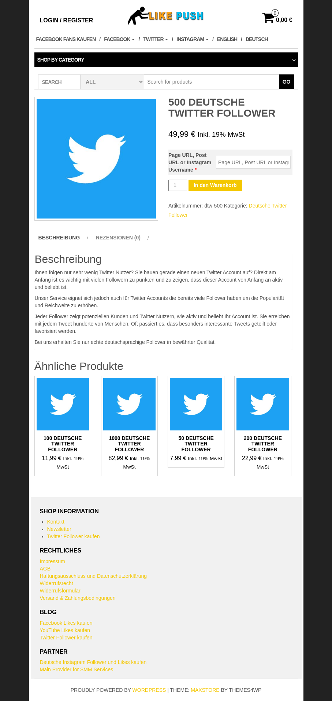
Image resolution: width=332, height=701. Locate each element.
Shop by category (60, 60)
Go (287, 82)
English (227, 39)
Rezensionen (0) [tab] (118, 238)
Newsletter (59, 529)
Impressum (52, 561)
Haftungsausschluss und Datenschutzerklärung (93, 576)
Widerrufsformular (60, 591)
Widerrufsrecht (56, 583)
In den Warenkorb (215, 185)
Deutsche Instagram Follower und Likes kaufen (93, 662)
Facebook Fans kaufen (66, 39)
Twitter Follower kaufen (73, 536)
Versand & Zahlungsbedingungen (78, 598)
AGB (45, 569)
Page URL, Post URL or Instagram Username (189, 162)
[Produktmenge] (177, 185)
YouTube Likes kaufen (65, 630)
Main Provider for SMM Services (76, 669)
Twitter (155, 39)
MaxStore (205, 690)
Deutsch (257, 39)
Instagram (192, 39)
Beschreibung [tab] (59, 238)
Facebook (119, 39)
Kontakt (55, 522)
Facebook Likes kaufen (66, 623)
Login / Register (66, 20)
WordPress (149, 690)
